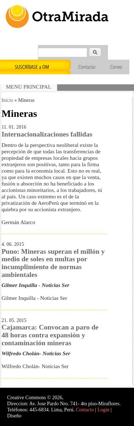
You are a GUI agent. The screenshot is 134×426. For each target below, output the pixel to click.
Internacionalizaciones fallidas (46, 134)
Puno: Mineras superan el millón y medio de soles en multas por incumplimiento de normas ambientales (53, 263)
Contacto (85, 409)
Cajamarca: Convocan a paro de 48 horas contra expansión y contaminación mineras (49, 334)
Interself (31, 415)
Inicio (7, 100)
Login (103, 409)
